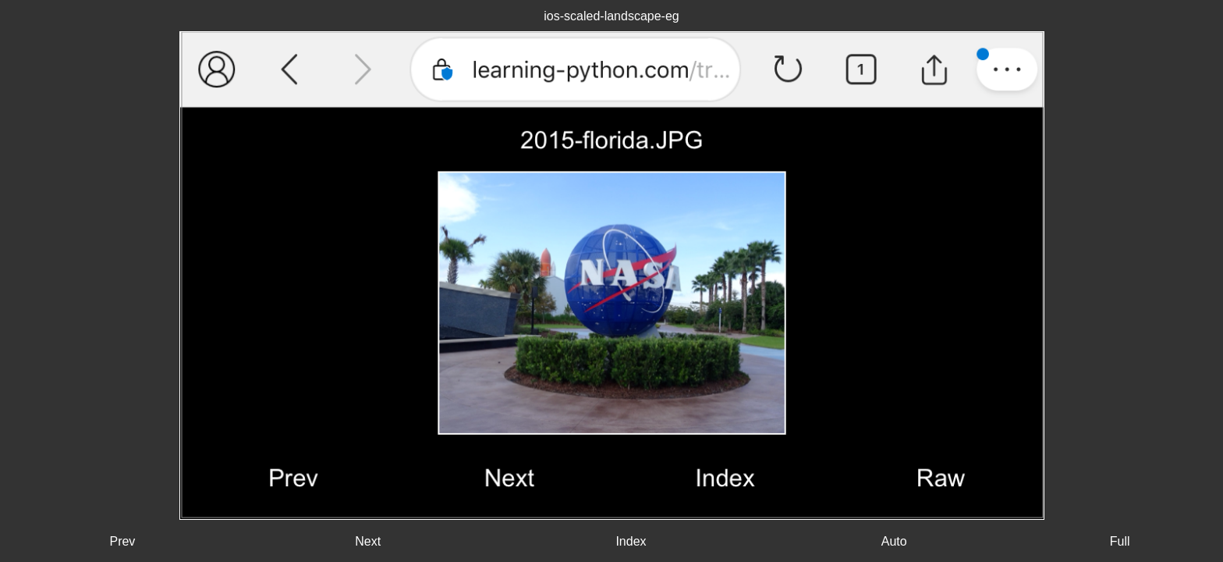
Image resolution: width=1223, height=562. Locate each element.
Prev (122, 541)
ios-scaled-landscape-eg (611, 16)
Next (368, 541)
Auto (894, 541)
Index (630, 541)
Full (1120, 541)
